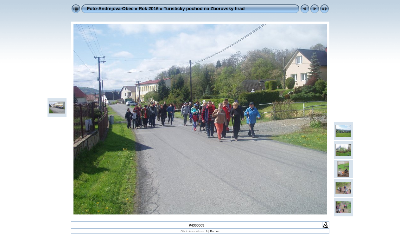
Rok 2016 (149, 8)
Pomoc (214, 231)
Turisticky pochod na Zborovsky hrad (204, 8)
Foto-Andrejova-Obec (110, 8)
